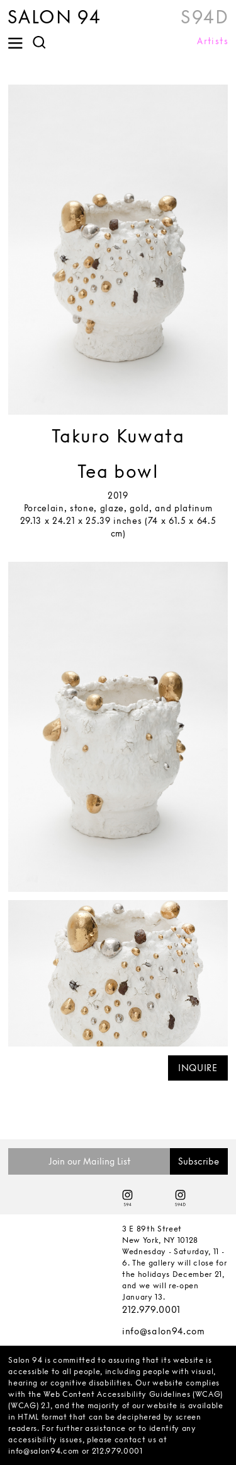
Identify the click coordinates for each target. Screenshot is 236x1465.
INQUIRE (198, 1067)
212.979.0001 (151, 1309)
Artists (212, 41)
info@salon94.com (163, 1331)
